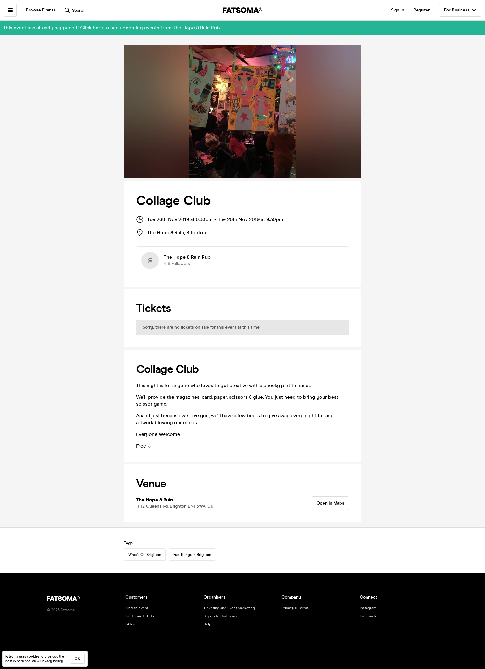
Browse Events (40, 10)
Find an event (136, 608)
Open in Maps (330, 503)
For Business (460, 10)
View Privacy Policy (47, 661)
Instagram (368, 608)
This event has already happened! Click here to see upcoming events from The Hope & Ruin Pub (111, 28)
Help (207, 624)
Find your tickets (139, 616)
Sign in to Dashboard (221, 616)
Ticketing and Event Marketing (229, 608)
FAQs (130, 624)
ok (77, 658)
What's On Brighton (144, 554)
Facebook (368, 616)
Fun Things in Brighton (192, 554)
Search (75, 10)
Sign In (397, 10)
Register (422, 10)
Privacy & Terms (295, 608)
